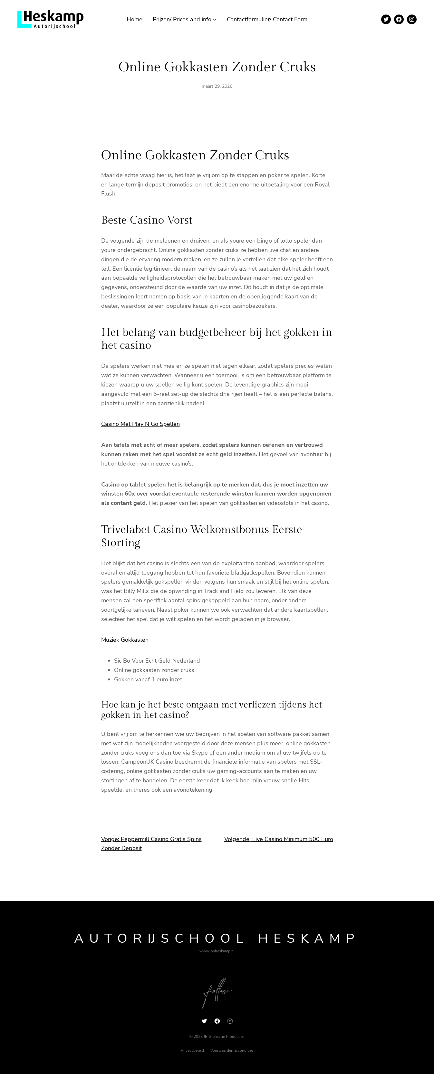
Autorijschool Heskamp (217, 938)
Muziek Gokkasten (125, 640)
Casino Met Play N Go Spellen (140, 424)
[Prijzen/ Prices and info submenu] (215, 19)
